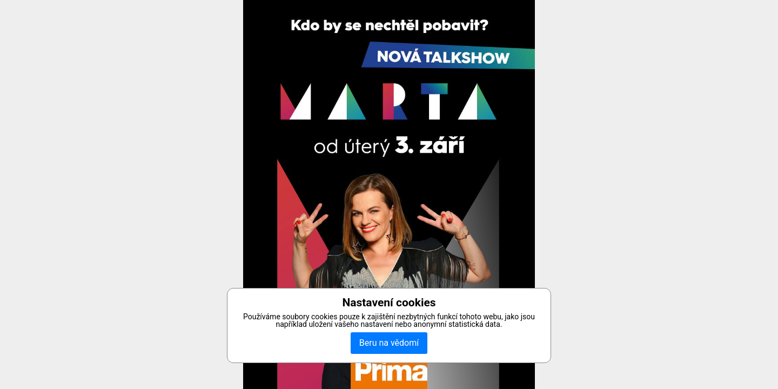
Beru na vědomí (389, 343)
